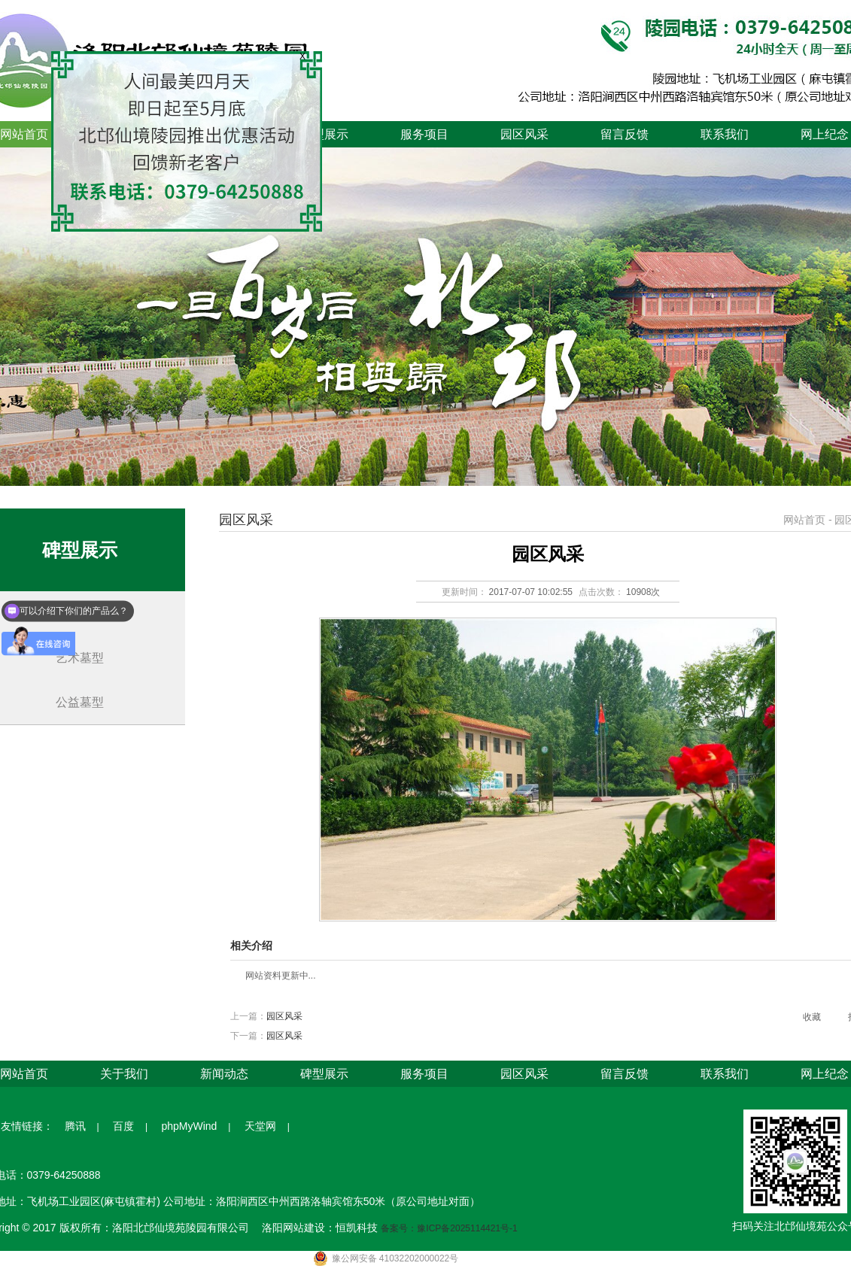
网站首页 (804, 520)
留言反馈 (624, 134)
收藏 (812, 1017)
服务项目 (424, 134)
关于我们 (124, 1073)
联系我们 (725, 134)
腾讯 (75, 1126)
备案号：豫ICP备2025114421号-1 (449, 1228)
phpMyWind (189, 1126)
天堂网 (260, 1126)
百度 (123, 1126)
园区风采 (524, 134)
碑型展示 (324, 134)
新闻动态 (224, 1073)
